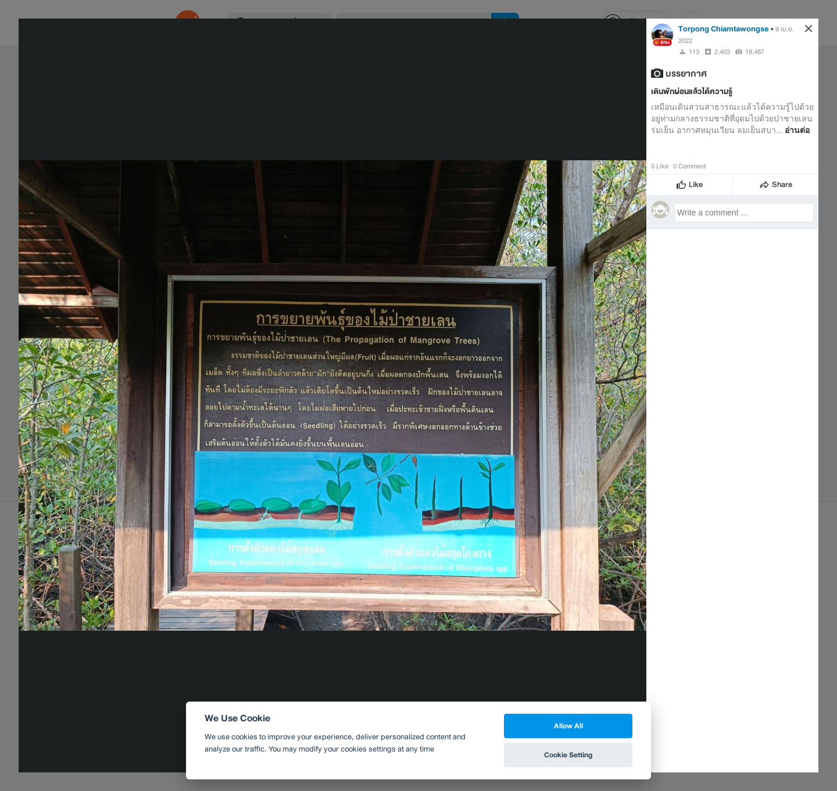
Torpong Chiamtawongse (723, 29)
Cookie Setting (568, 754)
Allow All (568, 725)
